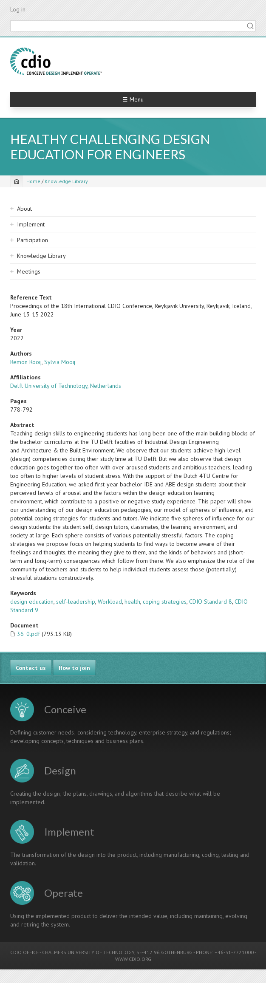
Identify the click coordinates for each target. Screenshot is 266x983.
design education (32, 601)
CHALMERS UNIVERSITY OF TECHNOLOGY (88, 952)
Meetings (28, 271)
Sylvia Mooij (59, 362)
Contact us (31, 668)
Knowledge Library (66, 181)
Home (33, 181)
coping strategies (165, 601)
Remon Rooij (26, 362)
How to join (74, 668)
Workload (110, 601)
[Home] (16, 181)
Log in (17, 9)
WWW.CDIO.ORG (133, 959)
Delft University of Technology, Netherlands (65, 386)
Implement (31, 224)
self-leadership (75, 601)
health (132, 601)
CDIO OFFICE (24, 952)
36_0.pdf (28, 634)
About (24, 208)
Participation (32, 240)
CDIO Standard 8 (210, 601)
